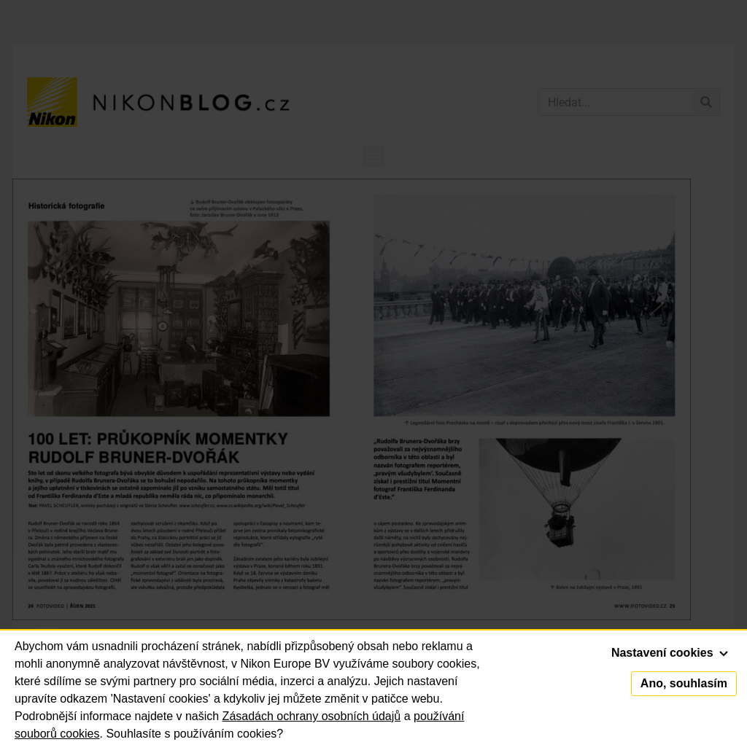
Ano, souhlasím (683, 683)
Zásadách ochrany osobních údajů (311, 716)
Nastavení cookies (669, 653)
